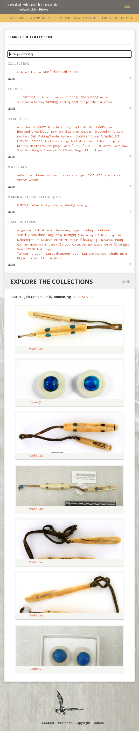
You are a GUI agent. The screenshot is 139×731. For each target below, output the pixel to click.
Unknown (97, 150)
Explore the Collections (77, 18)
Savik (20, 249)
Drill (33, 136)
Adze (20, 127)
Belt (91, 127)
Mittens (22, 145)
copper (81, 175)
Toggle (79, 150)
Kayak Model (78, 141)
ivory (107, 175)
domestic (58, 97)
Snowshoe (50, 150)
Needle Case (38, 146)
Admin (99, 723)
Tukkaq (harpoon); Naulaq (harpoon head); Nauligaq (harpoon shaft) (67, 253)
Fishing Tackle (48, 136)
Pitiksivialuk (106, 240)
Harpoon (35, 141)
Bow (109, 127)
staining (82, 205)
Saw (124, 146)
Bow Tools (57, 131)
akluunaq (48, 230)
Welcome (17, 18)
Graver (22, 141)
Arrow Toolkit (56, 127)
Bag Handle (80, 127)
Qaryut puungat (82, 244)
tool (75, 102)
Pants (66, 146)
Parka (75, 145)
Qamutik (22, 244)
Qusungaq (122, 244)
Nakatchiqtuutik (111, 235)
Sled (20, 150)
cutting (22, 204)
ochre (116, 175)
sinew (22, 179)
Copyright (82, 723)
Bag (68, 127)
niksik (58, 240)
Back (126, 282)
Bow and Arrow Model (33, 131)
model (104, 97)
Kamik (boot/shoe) (31, 234)
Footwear (81, 136)
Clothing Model (82, 131)
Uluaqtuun (54, 258)
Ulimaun (33, 258)
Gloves (95, 136)
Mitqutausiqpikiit (88, 235)
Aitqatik (34, 230)
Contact (48, 723)
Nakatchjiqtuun (28, 240)
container (43, 97)
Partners (65, 723)
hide (91, 174)
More (11, 79)
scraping (57, 205)
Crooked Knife (104, 131)
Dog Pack (23, 136)
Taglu (40, 249)
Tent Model (66, 150)
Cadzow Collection (29, 72)
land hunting (89, 97)
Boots (100, 127)
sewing (52, 101)
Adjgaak (22, 230)
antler (21, 175)
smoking (65, 102)
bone (40, 175)
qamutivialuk (38, 244)
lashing (45, 205)
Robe (116, 146)
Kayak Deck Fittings (56, 141)
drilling (34, 205)
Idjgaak (76, 230)
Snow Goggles (33, 150)
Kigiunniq (55, 235)
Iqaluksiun (102, 230)
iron (100, 175)
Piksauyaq (88, 239)
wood (33, 179)
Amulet (30, 127)
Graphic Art (110, 136)
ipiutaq (88, 230)
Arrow (41, 127)
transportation (89, 102)
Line (119, 141)
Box (68, 131)
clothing (29, 96)
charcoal (68, 175)
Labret (101, 141)
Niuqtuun (71, 240)
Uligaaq (22, 258)
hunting (72, 96)
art (19, 97)
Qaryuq (64, 244)
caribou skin (53, 175)
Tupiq (123, 253)
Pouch (96, 145)
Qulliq (108, 244)
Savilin (30, 249)
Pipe (86, 145)
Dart (120, 131)
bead (31, 175)
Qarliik (53, 244)
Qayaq (98, 244)
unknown (106, 102)
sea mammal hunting (30, 102)
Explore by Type (41, 18)
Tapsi (48, 249)
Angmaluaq (63, 230)
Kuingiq (70, 234)
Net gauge (54, 146)
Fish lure (66, 136)
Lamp (111, 141)
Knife (92, 141)
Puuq (119, 240)
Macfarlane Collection (60, 71)
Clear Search (83, 296)
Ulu (87, 150)
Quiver (107, 146)
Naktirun (46, 240)
